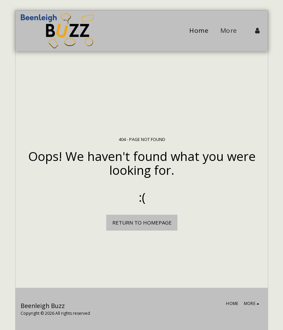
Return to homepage (142, 222)
